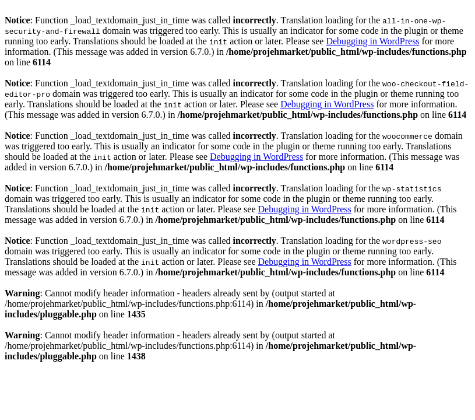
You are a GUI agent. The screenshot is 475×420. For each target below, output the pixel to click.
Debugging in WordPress (372, 41)
